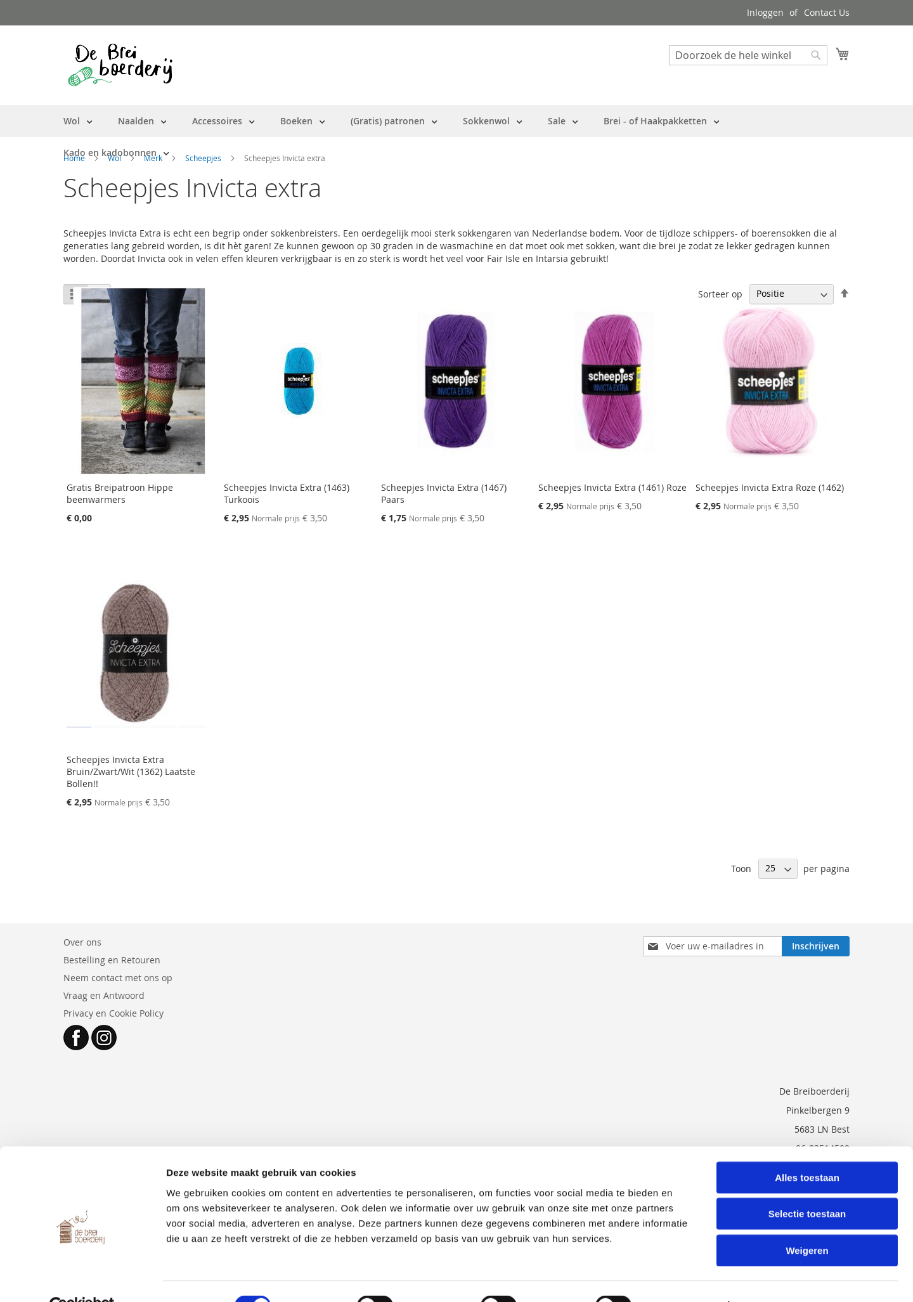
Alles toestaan (807, 1148)
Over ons (82, 942)
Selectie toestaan (807, 1185)
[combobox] (748, 55)
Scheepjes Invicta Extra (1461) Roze (612, 487)
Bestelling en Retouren (111, 960)
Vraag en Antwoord (104, 995)
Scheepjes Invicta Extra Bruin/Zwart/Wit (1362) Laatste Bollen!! (131, 771)
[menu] (456, 137)
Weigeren (807, 1221)
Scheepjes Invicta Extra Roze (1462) (770, 487)
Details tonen (685, 1277)
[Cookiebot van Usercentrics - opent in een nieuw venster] (82, 1277)
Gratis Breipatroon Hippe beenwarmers (120, 493)
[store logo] (120, 64)
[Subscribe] (816, 946)
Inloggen (765, 12)
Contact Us (827, 12)
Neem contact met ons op (117, 978)
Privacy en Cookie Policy (113, 1013)
